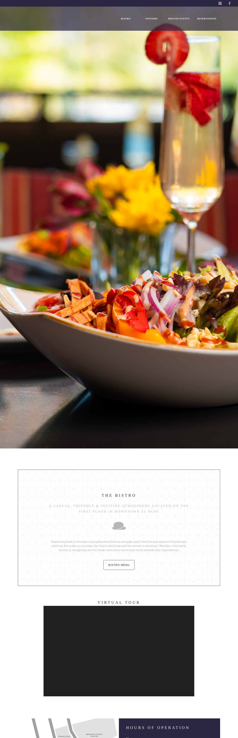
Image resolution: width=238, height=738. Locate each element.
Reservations (206, 18)
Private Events (179, 18)
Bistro (125, 18)
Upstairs (151, 18)
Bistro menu (119, 564)
